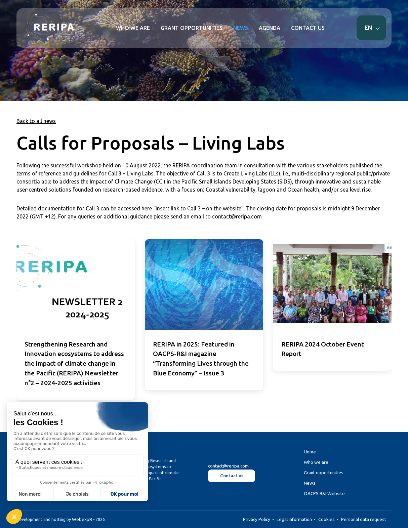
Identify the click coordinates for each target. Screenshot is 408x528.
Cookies (326, 519)
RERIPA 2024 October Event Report (322, 349)
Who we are (316, 462)
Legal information (294, 519)
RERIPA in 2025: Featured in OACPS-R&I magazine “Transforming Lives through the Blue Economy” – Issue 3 (201, 358)
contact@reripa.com (237, 216)
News (310, 483)
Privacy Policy (256, 519)
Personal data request (363, 519)
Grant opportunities (323, 472)
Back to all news (36, 121)
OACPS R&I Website (324, 493)
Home (310, 451)
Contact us (231, 475)
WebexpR (82, 519)
